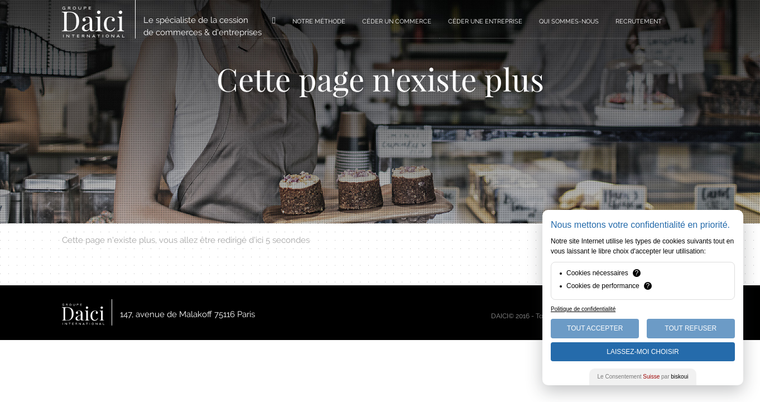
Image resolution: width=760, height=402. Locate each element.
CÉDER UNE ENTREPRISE (485, 21)
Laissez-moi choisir (643, 352)
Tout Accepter (595, 328)
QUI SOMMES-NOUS (569, 21)
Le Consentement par (643, 377)
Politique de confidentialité (583, 309)
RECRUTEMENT (638, 21)
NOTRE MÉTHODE (318, 21)
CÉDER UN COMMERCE (396, 21)
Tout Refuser (690, 328)
